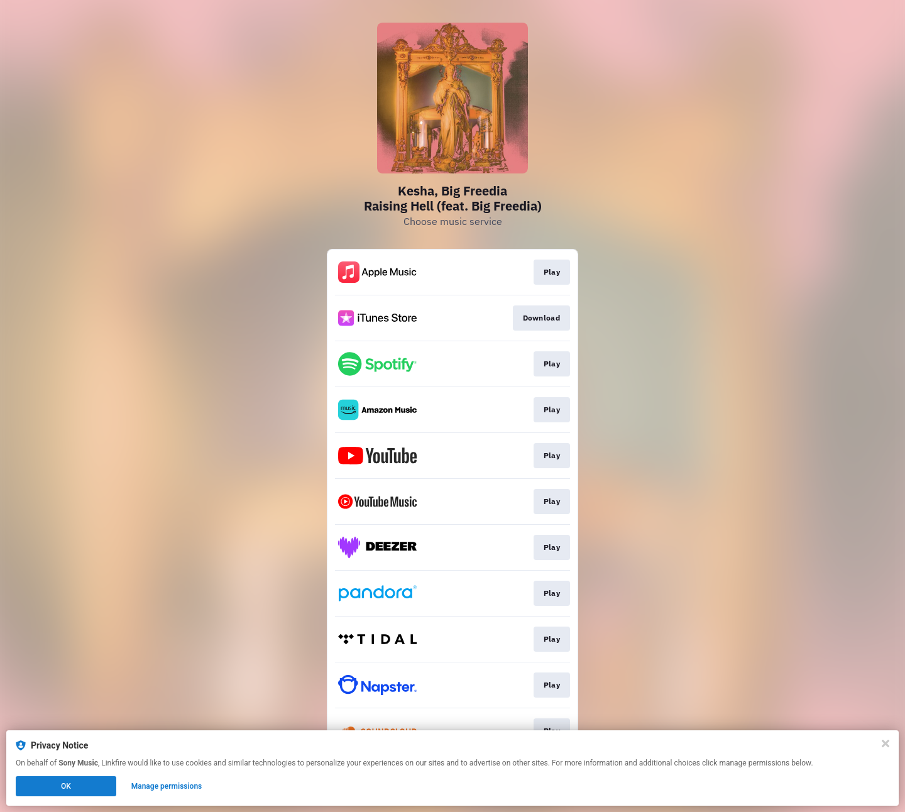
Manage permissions (166, 786)
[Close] (885, 743)
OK (66, 786)
